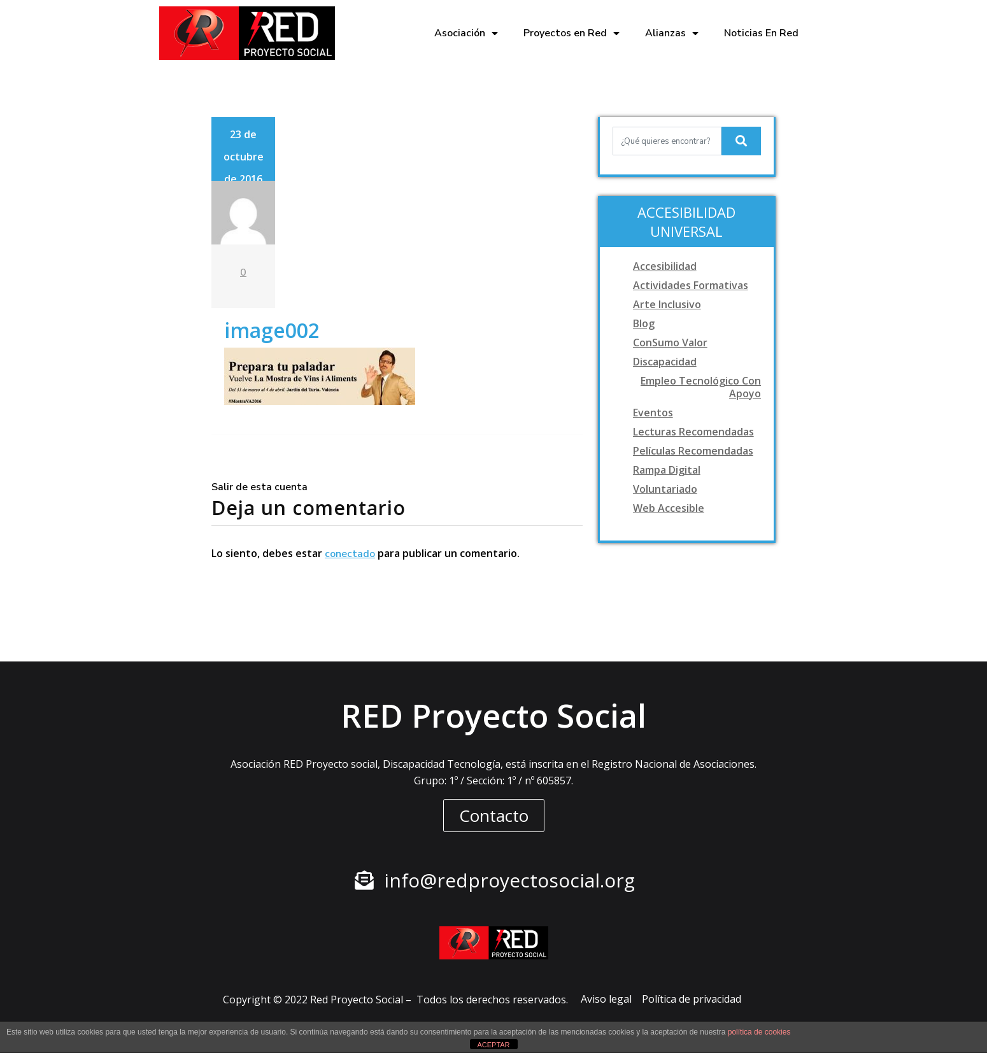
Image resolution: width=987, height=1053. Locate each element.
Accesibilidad (665, 266)
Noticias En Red (761, 33)
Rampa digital (666, 469)
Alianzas (672, 33)
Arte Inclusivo (667, 304)
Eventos (653, 412)
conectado (350, 554)
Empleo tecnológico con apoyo (701, 387)
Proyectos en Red (571, 33)
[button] (493, 815)
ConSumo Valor (670, 342)
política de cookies (759, 1032)
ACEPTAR (493, 1045)
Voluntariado (665, 489)
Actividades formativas (690, 285)
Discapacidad (665, 361)
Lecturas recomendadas (693, 431)
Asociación (466, 33)
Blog (644, 323)
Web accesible (668, 508)
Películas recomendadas (693, 450)
